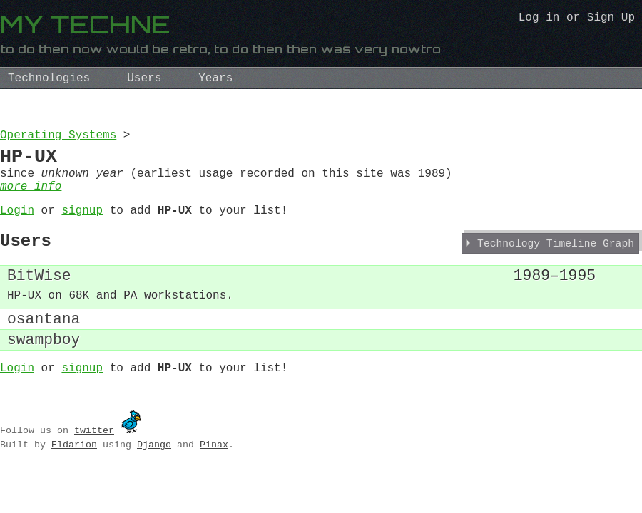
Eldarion (74, 480)
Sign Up (611, 19)
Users (144, 78)
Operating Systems (58, 137)
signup (82, 225)
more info (30, 198)
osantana (43, 347)
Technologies (49, 78)
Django (154, 480)
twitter (94, 466)
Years (215, 78)
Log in (539, 19)
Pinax (214, 480)
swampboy (43, 371)
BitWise (39, 297)
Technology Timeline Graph (555, 263)
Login (17, 225)
